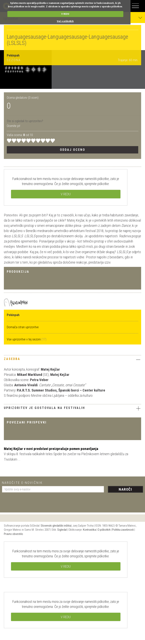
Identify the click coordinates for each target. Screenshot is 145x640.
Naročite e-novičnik (22, 483)
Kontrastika (89, 529)
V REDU (65, 13)
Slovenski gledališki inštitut (56, 525)
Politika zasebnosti (123, 529)
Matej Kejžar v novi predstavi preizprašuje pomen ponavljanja (51, 448)
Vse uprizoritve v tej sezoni (24, 339)
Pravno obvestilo (13, 534)
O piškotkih (104, 529)
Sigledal (62, 529)
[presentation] (31, 501)
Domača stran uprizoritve (23, 327)
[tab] (72, 360)
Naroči (125, 489)
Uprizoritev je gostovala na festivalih (72, 408)
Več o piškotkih (65, 21)
